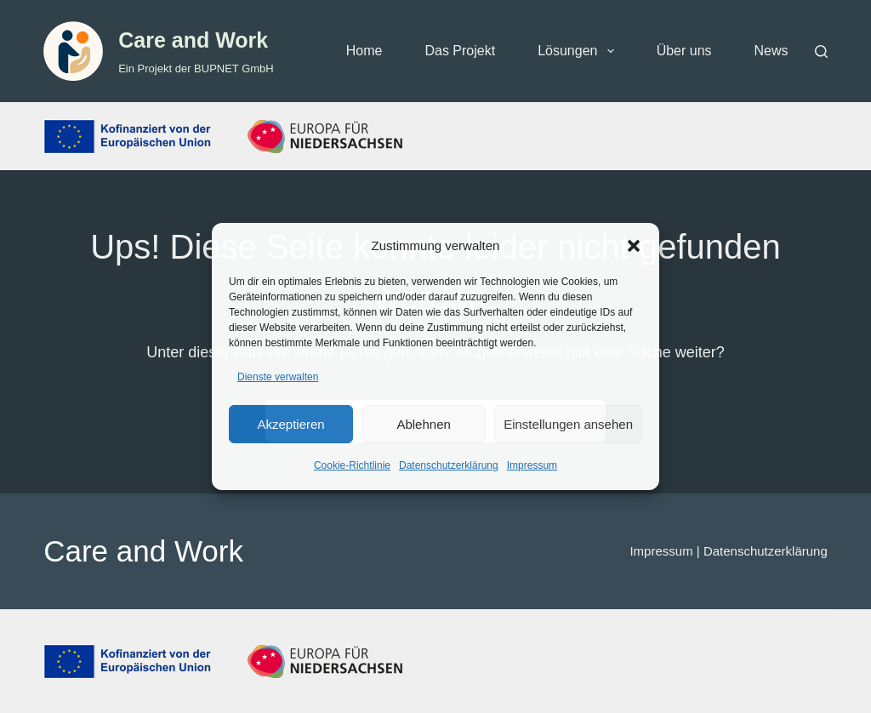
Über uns (684, 50)
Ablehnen (423, 424)
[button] (633, 245)
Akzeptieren (290, 424)
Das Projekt (459, 50)
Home (364, 50)
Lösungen (579, 51)
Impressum (532, 465)
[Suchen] (821, 51)
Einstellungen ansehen (568, 424)
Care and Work (193, 40)
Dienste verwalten (277, 377)
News (771, 50)
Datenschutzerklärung (448, 465)
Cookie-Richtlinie (352, 465)
